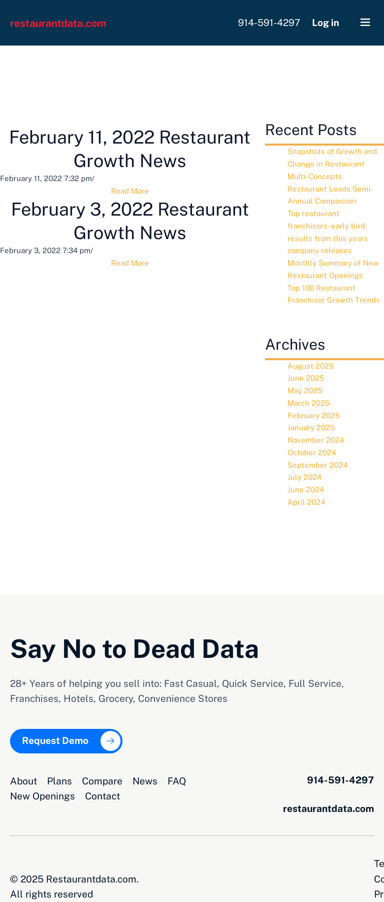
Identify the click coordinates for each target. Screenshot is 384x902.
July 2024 (305, 477)
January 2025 (311, 427)
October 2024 (312, 452)
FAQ (177, 780)
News (145, 780)
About (23, 780)
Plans (59, 780)
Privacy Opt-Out (339, 862)
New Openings (42, 795)
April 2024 (306, 502)
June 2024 (306, 489)
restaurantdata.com (328, 807)
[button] (365, 23)
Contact (102, 795)
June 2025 (306, 378)
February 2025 (314, 415)
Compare (102, 780)
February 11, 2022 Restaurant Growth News (129, 149)
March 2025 (309, 403)
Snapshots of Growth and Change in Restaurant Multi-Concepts (332, 164)
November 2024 (316, 440)
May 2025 (305, 390)
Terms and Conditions (245, 862)
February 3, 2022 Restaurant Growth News (130, 221)
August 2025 (311, 366)
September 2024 (318, 465)
